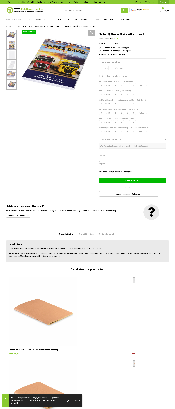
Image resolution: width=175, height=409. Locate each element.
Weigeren (77, 400)
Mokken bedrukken (97, 367)
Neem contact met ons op (18, 208)
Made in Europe (110, 19)
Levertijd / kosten (57, 356)
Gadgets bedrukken (97, 363)
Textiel (61, 19)
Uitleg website (55, 360)
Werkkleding (72, 19)
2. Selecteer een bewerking (113, 76)
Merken (93, 377)
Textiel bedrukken (97, 370)
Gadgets (84, 19)
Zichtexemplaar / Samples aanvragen (64, 374)
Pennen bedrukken (97, 353)
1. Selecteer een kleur (110, 62)
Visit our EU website (138, 377)
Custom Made (125, 19)
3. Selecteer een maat (110, 139)
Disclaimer (135, 370)
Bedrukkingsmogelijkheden (61, 363)
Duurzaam (96, 19)
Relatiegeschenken (13, 19)
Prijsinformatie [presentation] (105, 227)
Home (8, 26)
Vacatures (134, 356)
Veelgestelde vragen (58, 353)
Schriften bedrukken (63, 26)
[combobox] (91, 10)
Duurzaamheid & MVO (58, 377)
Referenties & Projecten (140, 363)
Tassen (51, 19)
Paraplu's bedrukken (98, 374)
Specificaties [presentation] (86, 227)
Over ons (163, 2)
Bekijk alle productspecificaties (112, 54)
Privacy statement (138, 367)
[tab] (68, 227)
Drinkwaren (40, 19)
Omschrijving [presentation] (68, 227)
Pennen (28, 19)
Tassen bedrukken (97, 356)
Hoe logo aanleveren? (58, 370)
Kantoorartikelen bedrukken (42, 26)
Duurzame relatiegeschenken (101, 360)
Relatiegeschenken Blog (140, 360)
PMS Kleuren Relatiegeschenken (62, 367)
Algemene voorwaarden (140, 374)
